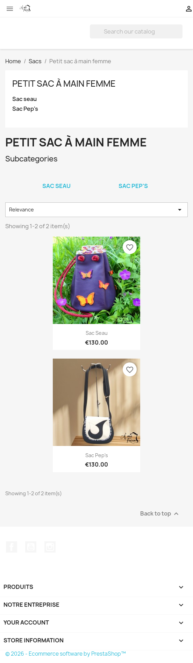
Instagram (50, 547)
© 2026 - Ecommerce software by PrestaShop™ (65, 653)
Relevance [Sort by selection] (96, 210)
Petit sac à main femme (64, 83)
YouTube (30, 547)
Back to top (160, 513)
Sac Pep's (25, 109)
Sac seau (24, 99)
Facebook (11, 547)
